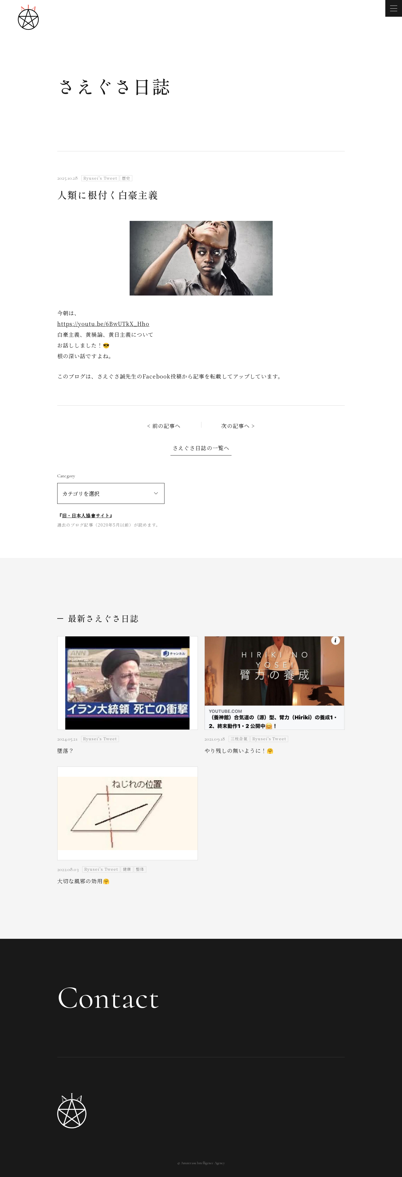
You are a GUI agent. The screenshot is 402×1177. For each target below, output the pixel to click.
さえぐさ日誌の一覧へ (201, 448)
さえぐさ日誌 (114, 86)
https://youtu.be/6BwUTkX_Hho (103, 323)
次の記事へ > (238, 426)
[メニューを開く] (393, 8)
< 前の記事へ (164, 426)
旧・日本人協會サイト (86, 515)
